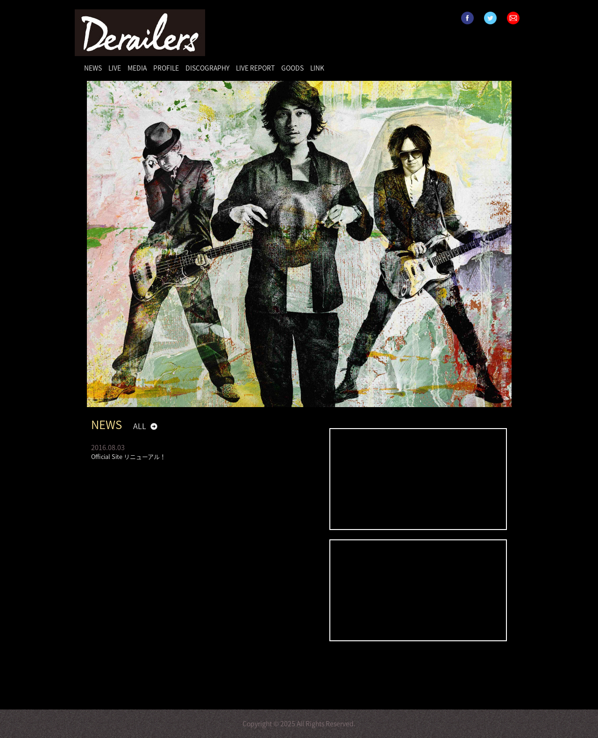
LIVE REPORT (255, 67)
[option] (299, 244)
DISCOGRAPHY (207, 67)
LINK (317, 67)
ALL (139, 425)
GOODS (292, 67)
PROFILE (166, 67)
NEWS (93, 67)
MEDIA (137, 67)
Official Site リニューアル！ (128, 456)
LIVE (114, 67)
